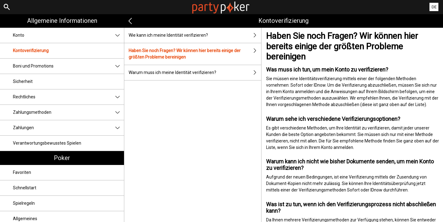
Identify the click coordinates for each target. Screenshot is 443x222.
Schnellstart (24, 187)
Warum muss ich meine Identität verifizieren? (195, 72)
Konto (68, 35)
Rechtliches (68, 97)
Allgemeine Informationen (62, 20)
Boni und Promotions (68, 66)
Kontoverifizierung (31, 50)
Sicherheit (23, 81)
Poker (62, 158)
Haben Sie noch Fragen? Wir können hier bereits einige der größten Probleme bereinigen (195, 54)
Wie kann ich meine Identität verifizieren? (195, 35)
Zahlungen (68, 127)
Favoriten (22, 172)
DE (434, 7)
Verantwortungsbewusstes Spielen (47, 143)
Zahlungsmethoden (68, 112)
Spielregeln (24, 203)
